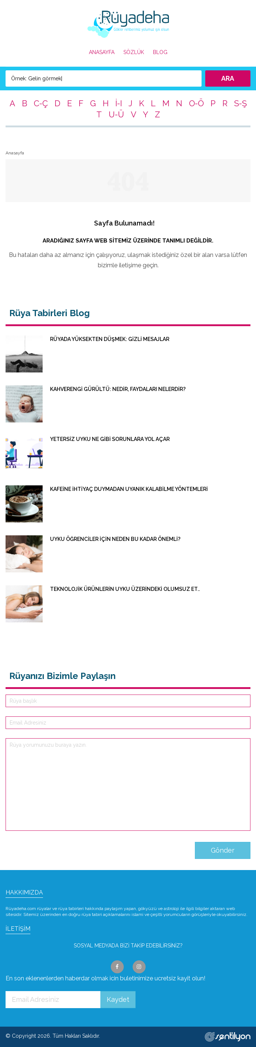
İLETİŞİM (18, 928)
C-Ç (41, 103)
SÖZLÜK (133, 52)
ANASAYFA (101, 52)
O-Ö (196, 103)
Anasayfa (15, 152)
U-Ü (116, 114)
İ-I (118, 103)
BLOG (160, 52)
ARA (227, 78)
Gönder (223, 850)
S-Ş (240, 103)
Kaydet (118, 999)
